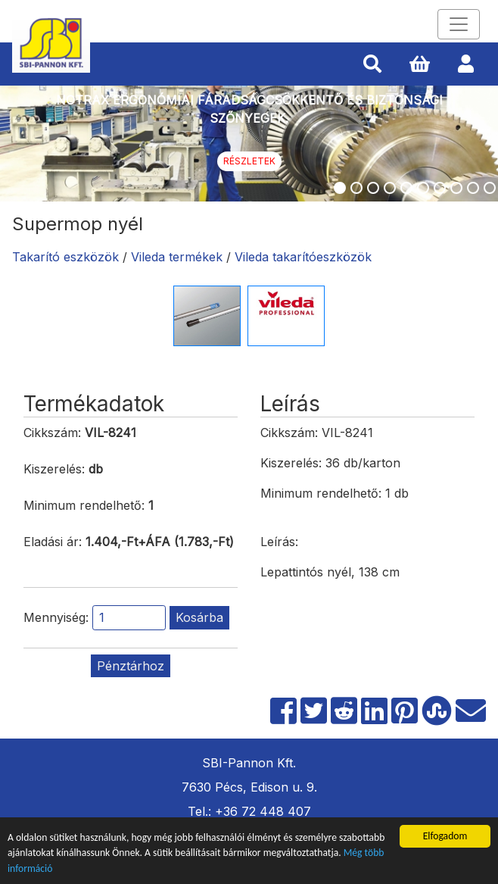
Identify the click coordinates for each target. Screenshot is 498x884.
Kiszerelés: (54, 468)
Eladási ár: (52, 541)
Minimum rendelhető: (84, 505)
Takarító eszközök (65, 256)
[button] (372, 64)
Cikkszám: (52, 432)
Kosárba (199, 617)
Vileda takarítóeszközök (303, 256)
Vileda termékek (177, 256)
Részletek (249, 161)
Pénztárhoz (130, 665)
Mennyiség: (56, 617)
